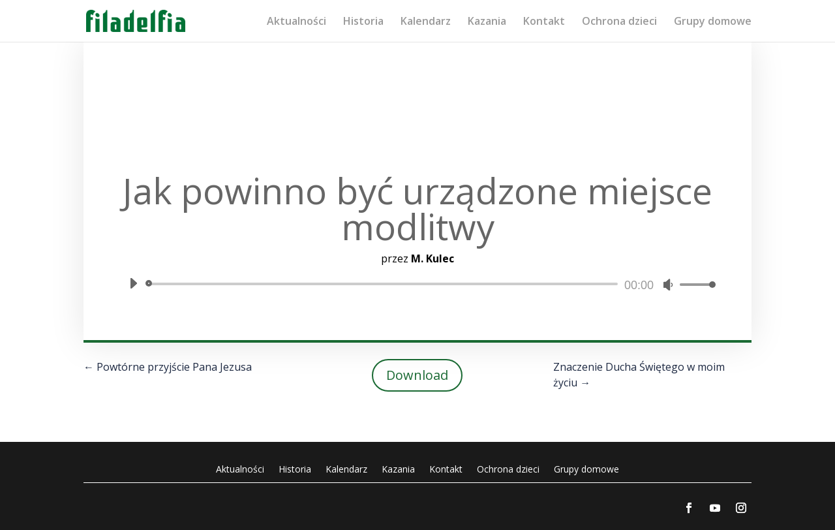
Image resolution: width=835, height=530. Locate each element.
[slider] (384, 284)
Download (417, 375)
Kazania (487, 22)
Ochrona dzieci (619, 22)
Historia (363, 22)
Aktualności (296, 22)
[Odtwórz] (133, 283)
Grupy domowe (713, 22)
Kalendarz (426, 22)
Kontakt (544, 22)
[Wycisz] (668, 284)
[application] (417, 283)
